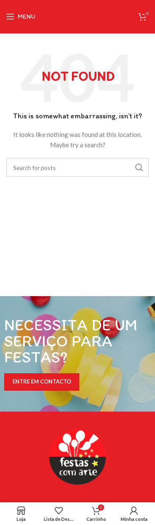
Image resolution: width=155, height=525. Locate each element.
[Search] (77, 167)
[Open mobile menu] (21, 16)
